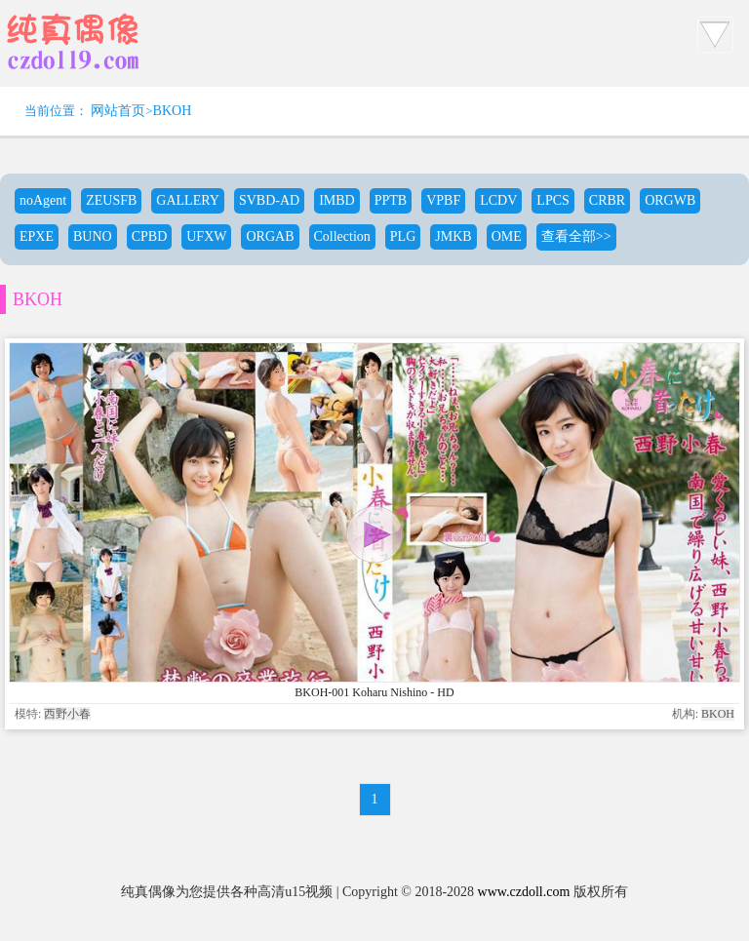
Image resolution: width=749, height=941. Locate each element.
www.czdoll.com (524, 891)
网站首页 (118, 110)
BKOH (172, 110)
